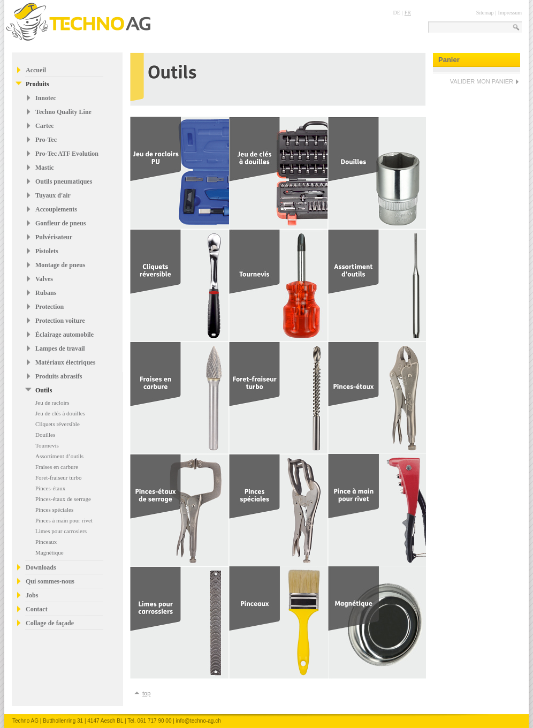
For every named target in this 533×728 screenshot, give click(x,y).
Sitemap (485, 13)
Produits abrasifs (58, 376)
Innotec (45, 98)
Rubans (45, 293)
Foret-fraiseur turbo (58, 477)
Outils (43, 390)
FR (408, 13)
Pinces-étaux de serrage (63, 499)
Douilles (45, 434)
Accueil (36, 70)
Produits (37, 84)
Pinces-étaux (50, 488)
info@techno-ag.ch (198, 721)
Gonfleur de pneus (60, 223)
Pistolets (46, 251)
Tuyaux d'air (53, 195)
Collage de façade (50, 623)
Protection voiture (60, 320)
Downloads (41, 567)
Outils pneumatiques (63, 181)
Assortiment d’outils (59, 456)
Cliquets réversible (57, 424)
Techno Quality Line (63, 112)
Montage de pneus (60, 265)
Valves (44, 279)
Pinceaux (46, 542)
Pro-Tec (46, 139)
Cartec (44, 126)
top (146, 693)
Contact (37, 609)
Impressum (510, 13)
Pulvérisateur (53, 237)
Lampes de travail (60, 348)
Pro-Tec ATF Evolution (66, 153)
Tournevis (47, 445)
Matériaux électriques (65, 362)
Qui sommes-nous (50, 581)
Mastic (44, 167)
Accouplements (56, 209)
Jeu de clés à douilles (60, 413)
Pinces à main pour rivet (64, 520)
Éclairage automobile (64, 334)
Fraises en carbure (56, 467)
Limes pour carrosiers (61, 531)
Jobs (32, 595)
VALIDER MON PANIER (481, 81)
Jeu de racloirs (52, 402)
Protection (49, 306)
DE (396, 13)
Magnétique (49, 552)
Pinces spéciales (54, 509)
